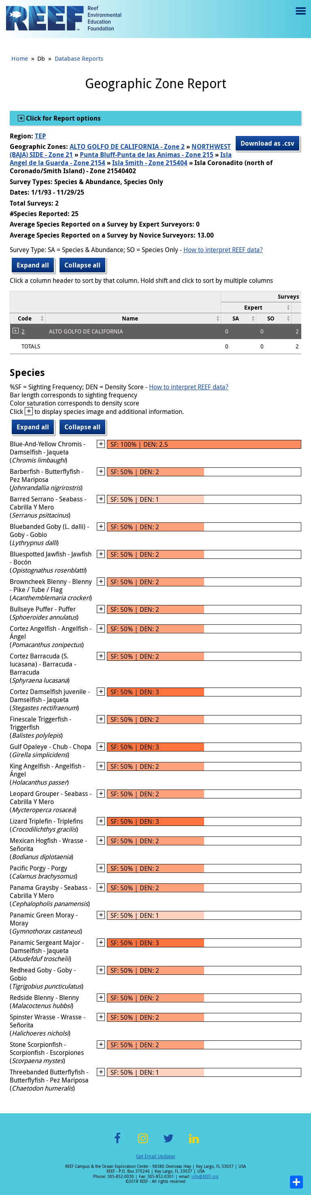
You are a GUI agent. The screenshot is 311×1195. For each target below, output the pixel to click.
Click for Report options (62, 118)
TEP (40, 136)
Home (19, 58)
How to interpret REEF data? (223, 249)
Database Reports (79, 58)
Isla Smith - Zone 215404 (149, 162)
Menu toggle (300, 17)
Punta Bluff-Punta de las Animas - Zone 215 (146, 154)
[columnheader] (256, 307)
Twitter (168, 1143)
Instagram (143, 1143)
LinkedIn (194, 1143)
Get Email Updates (155, 1156)
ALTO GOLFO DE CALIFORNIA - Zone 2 (127, 146)
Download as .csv (267, 143)
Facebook (117, 1143)
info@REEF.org (205, 1176)
